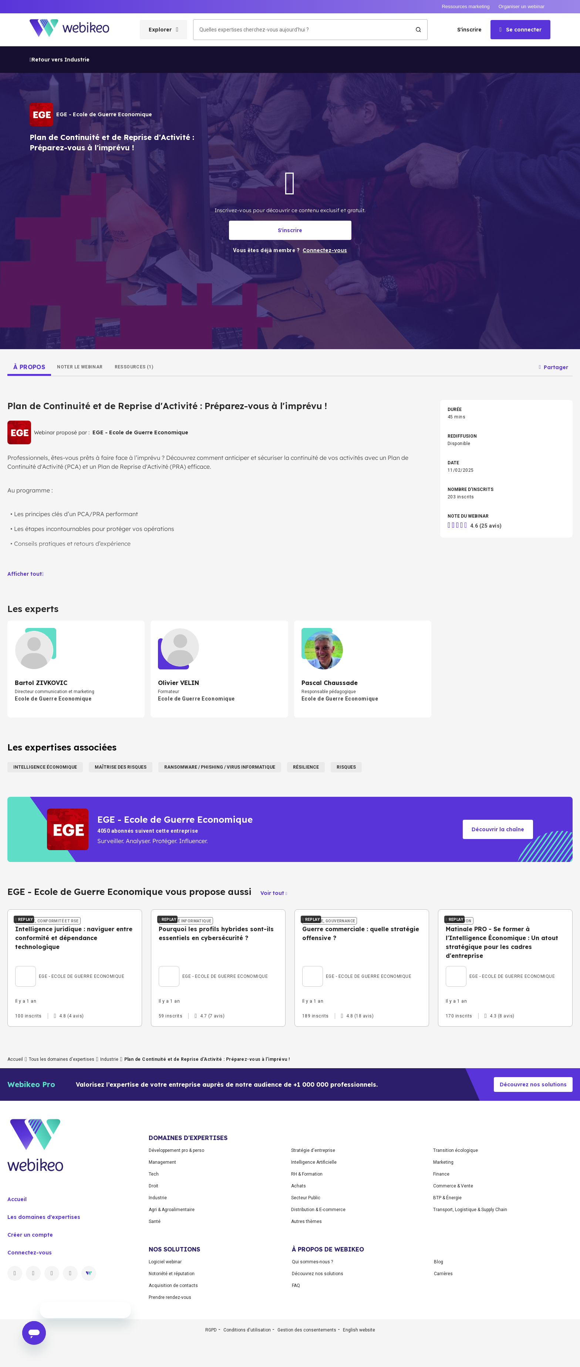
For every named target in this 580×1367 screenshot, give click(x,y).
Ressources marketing (465, 6)
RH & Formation (307, 1237)
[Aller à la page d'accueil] (76, 29)
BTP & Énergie (447, 1261)
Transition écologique (455, 1214)
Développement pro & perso (176, 1214)
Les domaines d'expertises (43, 1280)
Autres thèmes (306, 1285)
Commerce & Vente (453, 1249)
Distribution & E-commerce (318, 1273)
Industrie (109, 1123)
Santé (155, 1285)
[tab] (29, 367)
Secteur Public (305, 1261)
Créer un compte (30, 1298)
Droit (153, 1249)
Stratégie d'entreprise (313, 1214)
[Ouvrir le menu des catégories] (163, 29)
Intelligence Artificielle (314, 1226)
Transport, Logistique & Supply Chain (470, 1273)
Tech (154, 1237)
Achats (298, 1249)
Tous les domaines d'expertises (61, 1123)
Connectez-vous (29, 1316)
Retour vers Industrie (60, 59)
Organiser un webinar (521, 6)
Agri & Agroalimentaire (172, 1273)
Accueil (15, 1123)
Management (162, 1226)
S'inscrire (469, 29)
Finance (441, 1237)
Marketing (443, 1226)
